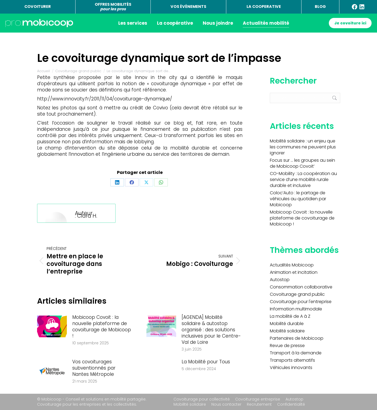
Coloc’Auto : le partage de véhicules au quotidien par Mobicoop (298, 199)
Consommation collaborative (301, 287)
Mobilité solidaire (287, 331)
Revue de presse (287, 346)
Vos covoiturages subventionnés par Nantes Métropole (94, 368)
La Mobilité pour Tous (206, 362)
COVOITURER (37, 6)
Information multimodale (296, 309)
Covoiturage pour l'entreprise (301, 302)
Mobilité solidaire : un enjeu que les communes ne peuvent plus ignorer (303, 147)
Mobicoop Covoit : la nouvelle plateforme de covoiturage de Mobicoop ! (101, 326)
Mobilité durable (287, 324)
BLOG (320, 6)
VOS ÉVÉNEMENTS (188, 6)
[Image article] (52, 326)
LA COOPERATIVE (264, 6)
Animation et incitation (293, 272)
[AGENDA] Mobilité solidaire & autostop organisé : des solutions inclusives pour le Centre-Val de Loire (211, 329)
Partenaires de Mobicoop (296, 338)
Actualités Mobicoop (292, 265)
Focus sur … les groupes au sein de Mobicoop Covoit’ (302, 163)
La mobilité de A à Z (290, 316)
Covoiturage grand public (297, 294)
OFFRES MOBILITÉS (113, 7)
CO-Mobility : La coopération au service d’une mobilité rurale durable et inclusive (303, 180)
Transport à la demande (296, 353)
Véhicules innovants (291, 368)
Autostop (280, 280)
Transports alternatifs (292, 360)
